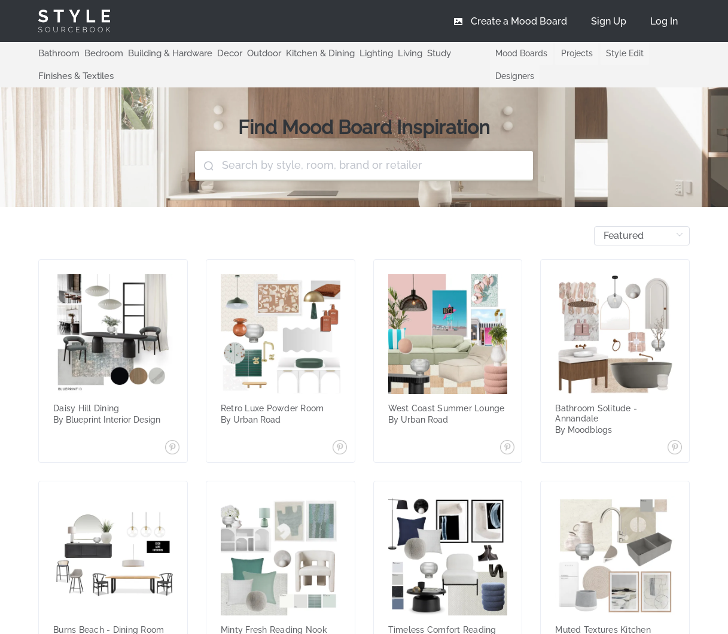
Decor (220, 52)
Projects (568, 53)
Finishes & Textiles (73, 75)
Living (390, 52)
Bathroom (57, 52)
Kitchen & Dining (305, 52)
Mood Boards (512, 53)
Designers (505, 76)
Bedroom (99, 52)
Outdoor (252, 52)
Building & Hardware (162, 52)
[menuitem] (664, 21)
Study (418, 52)
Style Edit (617, 53)
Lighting (358, 52)
